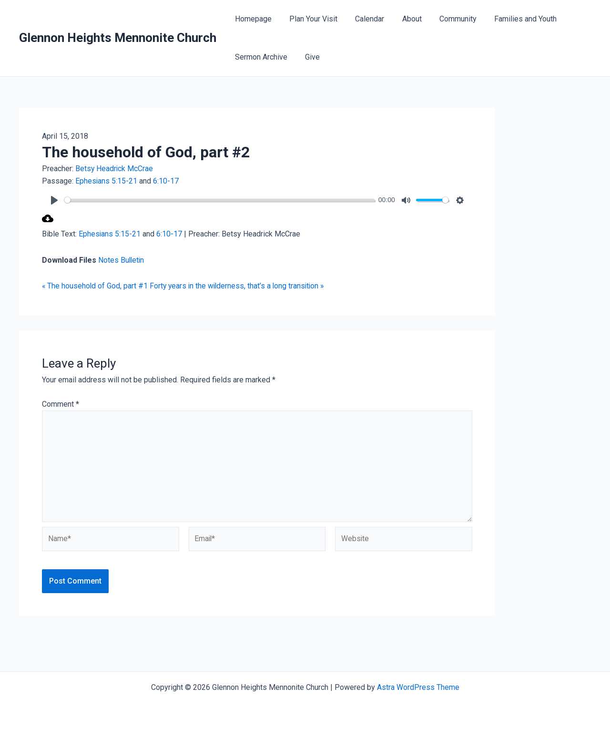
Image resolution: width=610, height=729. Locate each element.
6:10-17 (166, 180)
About (403, 18)
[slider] (223, 200)
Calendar (363, 18)
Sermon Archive (260, 57)
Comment (60, 404)
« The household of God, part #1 (95, 285)
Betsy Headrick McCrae (114, 168)
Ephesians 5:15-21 (106, 180)
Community (446, 18)
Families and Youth (511, 18)
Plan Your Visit (309, 18)
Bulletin (133, 260)
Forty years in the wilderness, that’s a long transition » (240, 285)
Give (308, 57)
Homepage (252, 18)
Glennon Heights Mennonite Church (117, 38)
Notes (109, 260)
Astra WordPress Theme (418, 687)
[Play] (54, 200)
